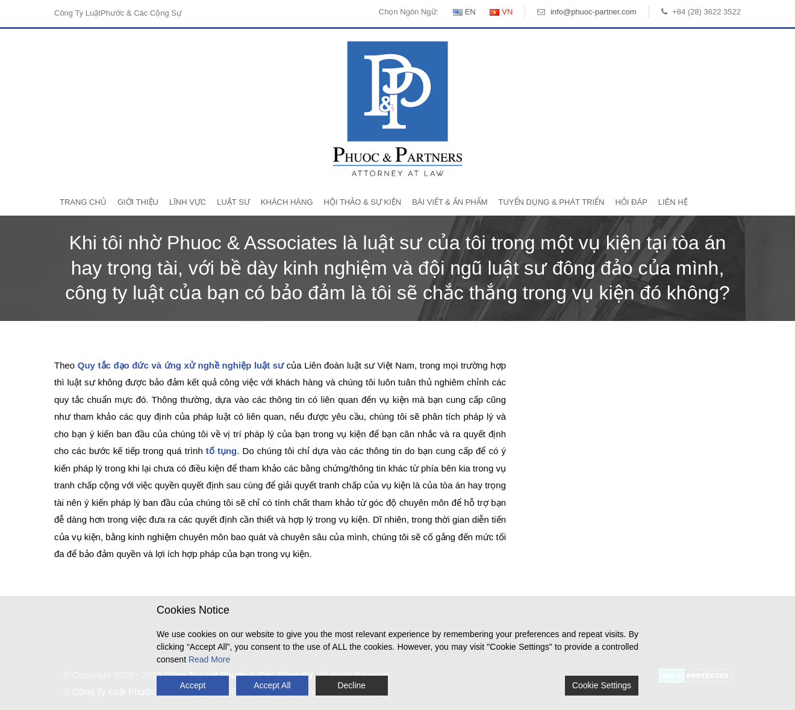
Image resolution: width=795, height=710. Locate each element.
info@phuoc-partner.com (593, 11)
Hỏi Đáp (631, 202)
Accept (193, 685)
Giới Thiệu (137, 202)
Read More (209, 659)
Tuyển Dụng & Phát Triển (552, 202)
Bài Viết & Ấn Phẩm (449, 202)
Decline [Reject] (351, 685)
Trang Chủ (83, 202)
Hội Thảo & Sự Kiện (363, 202)
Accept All (272, 685)
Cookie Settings (601, 685)
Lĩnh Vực (187, 202)
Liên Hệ (673, 202)
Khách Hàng (287, 202)
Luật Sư (233, 202)
